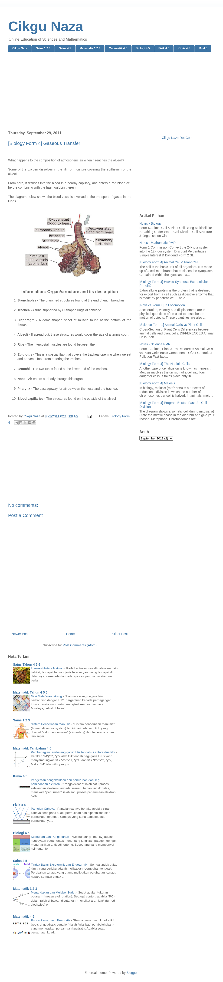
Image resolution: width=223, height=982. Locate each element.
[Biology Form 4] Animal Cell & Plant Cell (168, 262)
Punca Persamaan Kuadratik (51, 920)
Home (70, 634)
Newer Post (20, 634)
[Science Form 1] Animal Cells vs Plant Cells (171, 325)
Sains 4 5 (65, 48)
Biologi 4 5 (143, 48)
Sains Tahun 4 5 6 (26, 664)
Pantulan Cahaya (43, 808)
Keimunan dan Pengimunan (50, 836)
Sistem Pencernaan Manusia (51, 724)
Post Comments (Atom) (79, 645)
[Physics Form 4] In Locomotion (162, 305)
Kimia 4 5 (184, 48)
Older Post (120, 634)
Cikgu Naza (45, 26)
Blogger (132, 973)
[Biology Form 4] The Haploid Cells (164, 364)
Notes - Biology (150, 223)
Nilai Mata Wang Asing (47, 696)
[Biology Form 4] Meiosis (157, 383)
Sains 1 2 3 (43, 48)
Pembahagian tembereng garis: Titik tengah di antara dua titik (73, 752)
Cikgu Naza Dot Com (177, 138)
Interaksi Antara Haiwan (47, 668)
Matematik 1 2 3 (90, 48)
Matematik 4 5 (118, 48)
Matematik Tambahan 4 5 (32, 748)
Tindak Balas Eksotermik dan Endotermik (59, 864)
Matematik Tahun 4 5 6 (30, 692)
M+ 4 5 (203, 48)
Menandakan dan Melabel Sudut (53, 892)
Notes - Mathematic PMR (157, 243)
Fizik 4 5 (163, 48)
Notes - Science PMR (155, 344)
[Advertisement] (111, 91)
